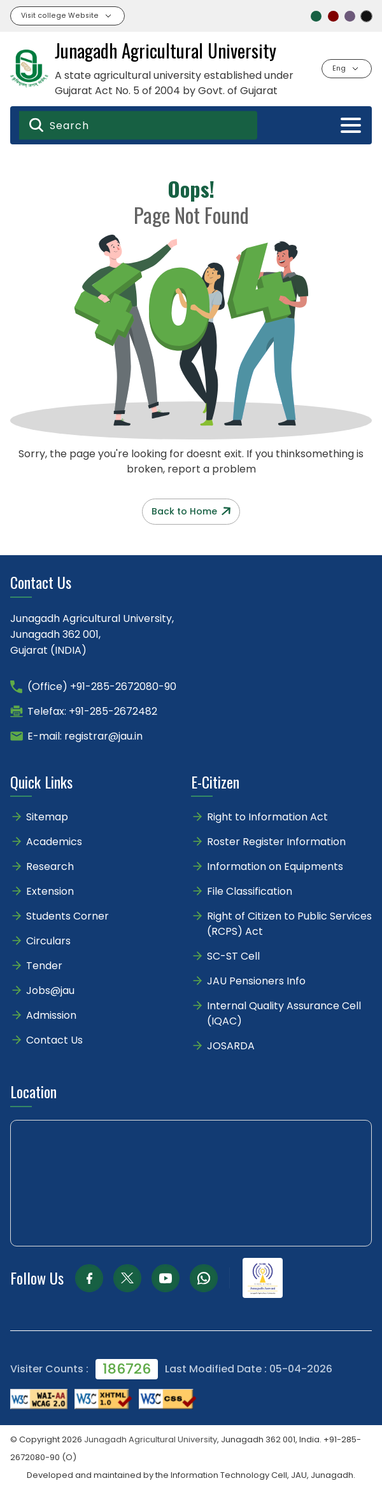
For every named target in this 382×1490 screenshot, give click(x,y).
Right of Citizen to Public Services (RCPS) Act (289, 924)
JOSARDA (232, 1045)
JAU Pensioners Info (256, 981)
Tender (44, 965)
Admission (51, 1015)
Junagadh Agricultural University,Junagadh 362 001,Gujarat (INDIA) (92, 634)
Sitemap (47, 817)
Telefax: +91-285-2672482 (92, 711)
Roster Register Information (276, 841)
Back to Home (191, 511)
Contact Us (54, 1040)
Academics (54, 841)
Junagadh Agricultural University (150, 1439)
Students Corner (67, 916)
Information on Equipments (275, 866)
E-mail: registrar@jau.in (85, 736)
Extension (50, 891)
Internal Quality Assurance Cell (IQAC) (284, 1013)
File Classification (249, 891)
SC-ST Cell (233, 956)
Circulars (48, 941)
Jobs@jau (50, 990)
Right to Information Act (267, 817)
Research (50, 866)
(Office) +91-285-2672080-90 (101, 686)
